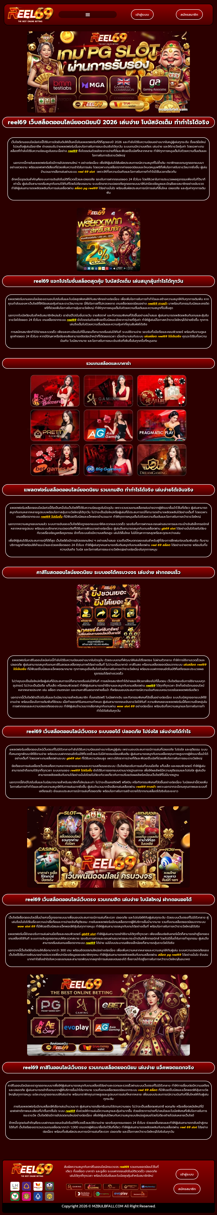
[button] (87, 14)
